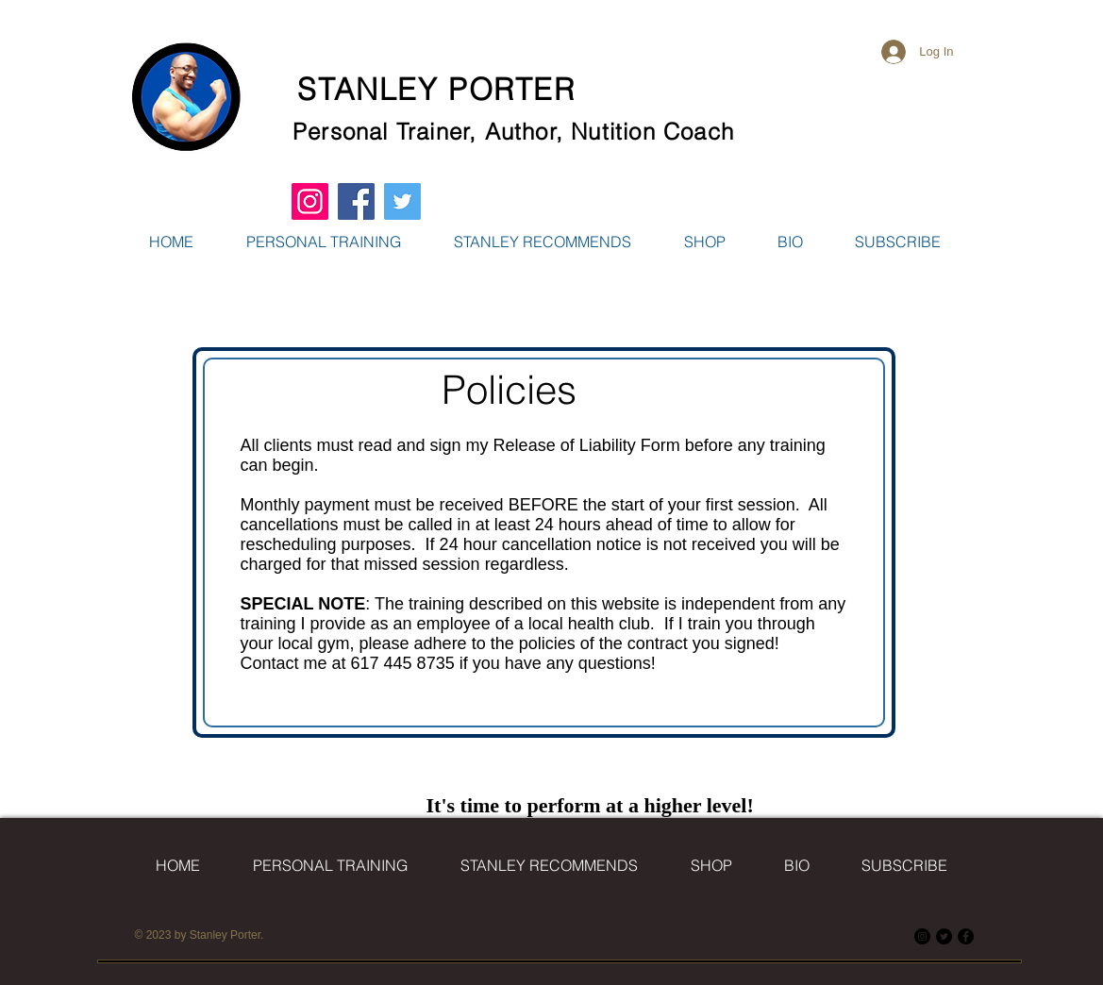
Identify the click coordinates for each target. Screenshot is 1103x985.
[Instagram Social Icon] (310, 201)
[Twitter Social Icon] (402, 201)
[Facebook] (966, 936)
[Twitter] (944, 936)
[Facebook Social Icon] (356, 201)
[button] (705, 241)
